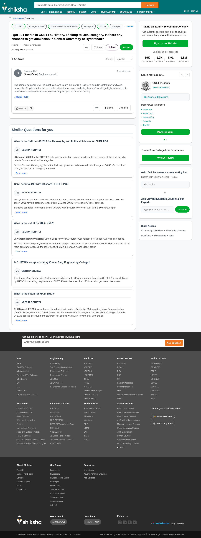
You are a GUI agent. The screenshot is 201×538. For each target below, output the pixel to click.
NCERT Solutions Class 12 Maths (31, 440)
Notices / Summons (36, 534)
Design (83, 12)
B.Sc (119, 371)
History (102, 26)
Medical (71, 12)
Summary (147, 109)
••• (86, 47)
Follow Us (122, 516)
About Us (20, 470)
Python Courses (124, 436)
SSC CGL (155, 387)
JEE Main (54, 379)
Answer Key (148, 117)
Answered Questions (156, 97)
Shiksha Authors (23, 482)
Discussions (160, 235)
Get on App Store (163, 423)
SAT (85, 432)
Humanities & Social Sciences (64, 26)
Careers (20, 478)
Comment (123, 108)
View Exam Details (161, 87)
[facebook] (130, 522)
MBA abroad (89, 416)
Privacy (50, 534)
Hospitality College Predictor (28, 432)
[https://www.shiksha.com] (10, 18)
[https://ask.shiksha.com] (19, 18)
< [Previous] (181, 75)
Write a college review (26, 420)
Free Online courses (125, 408)
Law (119, 391)
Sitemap (58, 534)
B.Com (120, 367)
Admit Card (148, 113)
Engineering (56, 12)
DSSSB (154, 383)
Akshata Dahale (26, 49)
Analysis (147, 121)
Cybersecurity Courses (126, 440)
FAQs (19, 486)
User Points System (176, 230)
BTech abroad (89, 412)
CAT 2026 (54, 408)
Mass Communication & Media (130, 395)
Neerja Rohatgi (31, 150)
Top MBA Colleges (24, 367)
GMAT (86, 428)
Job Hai (53, 505)
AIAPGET (88, 387)
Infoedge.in (54, 470)
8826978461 (60, 522)
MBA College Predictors (27, 395)
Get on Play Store (162, 416)
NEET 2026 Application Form (62, 424)
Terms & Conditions (72, 534)
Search (150, 5)
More (94, 12)
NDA (153, 398)
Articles (20, 424)
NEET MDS (88, 375)
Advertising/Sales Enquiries (95, 474)
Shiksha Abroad (56, 501)
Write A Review (165, 157)
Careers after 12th (24, 408)
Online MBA (22, 391)
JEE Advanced (56, 383)
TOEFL (87, 440)
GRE (86, 424)
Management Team (25, 474)
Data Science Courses (126, 416)
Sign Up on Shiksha (165, 43)
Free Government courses (128, 412)
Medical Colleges (91, 395)
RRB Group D (156, 363)
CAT (18, 383)
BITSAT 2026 (55, 416)
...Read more (21, 96)
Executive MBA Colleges (27, 375)
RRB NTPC (155, 367)
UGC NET (155, 379)
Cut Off (146, 125)
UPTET (154, 375)
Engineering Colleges (59, 371)
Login (186, 11)
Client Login (89, 470)
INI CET (87, 379)
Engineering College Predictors (63, 387)
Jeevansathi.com (57, 489)
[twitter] (135, 522)
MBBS (120, 398)
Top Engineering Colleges (61, 367)
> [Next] (187, 75)
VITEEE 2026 (56, 432)
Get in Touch (57, 516)
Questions (146, 235)
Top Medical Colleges (93, 391)
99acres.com (55, 486)
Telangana (88, 26)
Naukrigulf (54, 482)
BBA (119, 375)
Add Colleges (89, 478)
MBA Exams (22, 379)
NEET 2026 (55, 412)
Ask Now (182, 209)
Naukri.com (55, 474)
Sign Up (194, 11)
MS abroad (88, 420)
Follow (112, 47)
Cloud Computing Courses (128, 428)
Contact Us (21, 489)
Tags (171, 235)
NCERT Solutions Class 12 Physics (31, 444)
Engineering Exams (58, 375)
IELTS (86, 436)
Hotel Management (125, 387)
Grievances (21, 534)
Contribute (89, 516)
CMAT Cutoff (55, 444)
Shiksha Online (145, 12)
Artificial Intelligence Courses (129, 420)
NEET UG (88, 363)
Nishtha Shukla (31, 271)
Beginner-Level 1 (48, 74)
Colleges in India (36, 26)
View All (130, 26)
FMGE (86, 383)
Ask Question (174, 343)
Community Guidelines (152, 230)
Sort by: (109, 59)
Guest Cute (30, 74)
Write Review (93, 522)
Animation (121, 363)
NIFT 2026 (54, 428)
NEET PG (88, 367)
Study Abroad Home (92, 408)
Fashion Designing (125, 383)
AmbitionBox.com (57, 493)
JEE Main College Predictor (61, 440)
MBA (44, 12)
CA (118, 379)
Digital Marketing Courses (128, 444)
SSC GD (154, 395)
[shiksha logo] (30, 520)
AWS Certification (124, 432)
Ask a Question (23, 416)
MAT (18, 387)
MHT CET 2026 (56, 420)
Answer (126, 47)
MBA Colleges (22, 371)
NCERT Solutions (24, 436)
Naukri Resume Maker (59, 478)
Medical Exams (90, 398)
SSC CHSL (155, 391)
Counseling (127, 12)
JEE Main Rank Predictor (60, 436)
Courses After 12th (24, 412)
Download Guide (165, 132)
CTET (153, 371)
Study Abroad (109, 12)
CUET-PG (18, 26)
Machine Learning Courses (128, 424)
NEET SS (88, 371)
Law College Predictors (26, 428)
